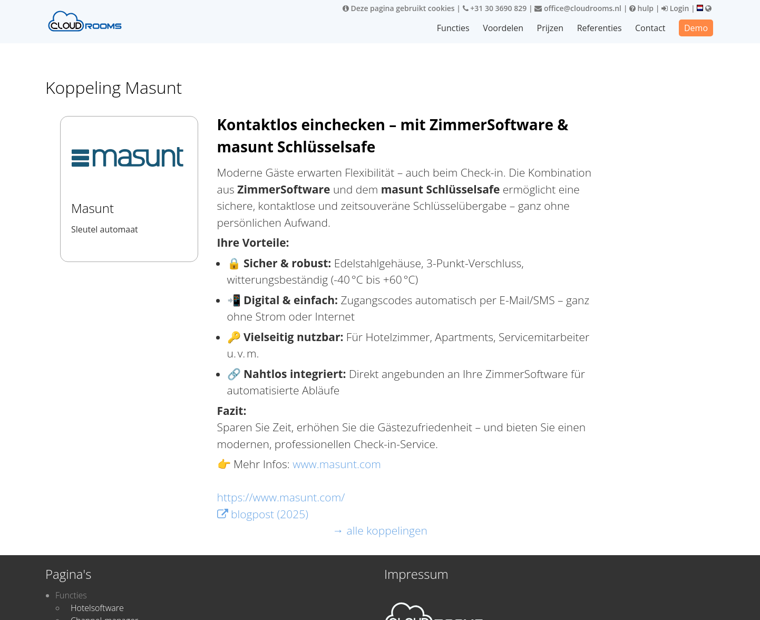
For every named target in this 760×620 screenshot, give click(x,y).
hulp (641, 8)
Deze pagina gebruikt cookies (399, 8)
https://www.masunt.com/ (281, 497)
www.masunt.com (337, 464)
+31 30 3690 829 (495, 8)
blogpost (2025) (262, 514)
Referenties (599, 28)
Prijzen (550, 28)
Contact (650, 28)
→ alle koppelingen (380, 530)
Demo (696, 28)
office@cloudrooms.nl (577, 8)
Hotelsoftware (97, 608)
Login (675, 8)
